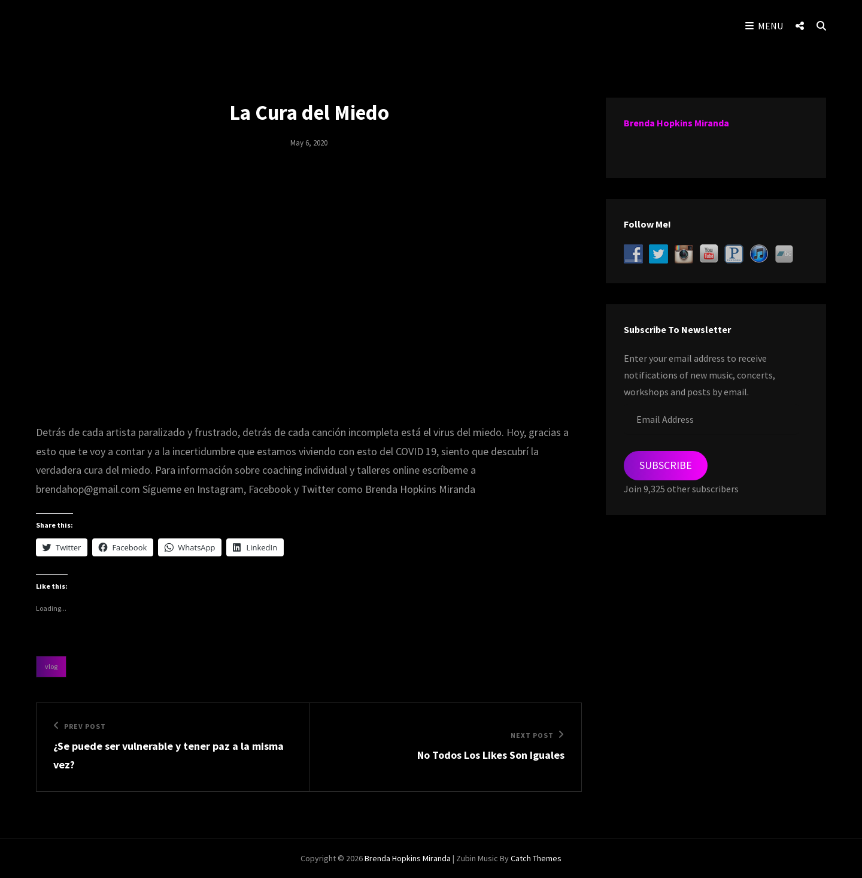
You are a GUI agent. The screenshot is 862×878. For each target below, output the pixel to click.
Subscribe (665, 465)
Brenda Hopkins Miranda (676, 123)
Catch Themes (536, 858)
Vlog (51, 666)
